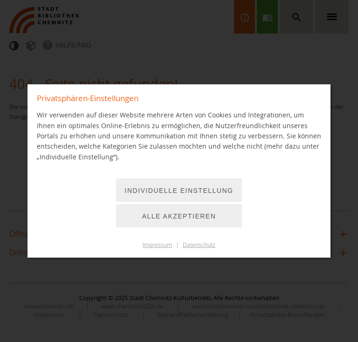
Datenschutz (199, 244)
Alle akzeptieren (179, 216)
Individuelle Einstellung (179, 190)
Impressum (157, 244)
